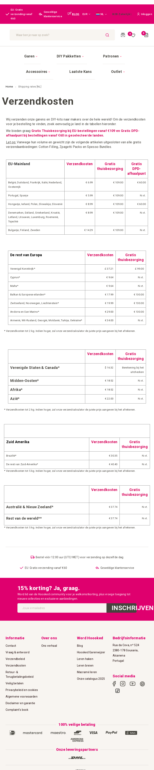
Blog (80, 636)
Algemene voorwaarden (21, 687)
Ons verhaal (49, 636)
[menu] (77, 56)
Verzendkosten (16, 656)
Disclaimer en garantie (20, 693)
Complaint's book (17, 700)
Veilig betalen (14, 673)
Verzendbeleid (15, 649)
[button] (86, 14)
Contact (11, 636)
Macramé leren (87, 662)
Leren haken (85, 649)
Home (10, 72)
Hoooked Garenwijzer (91, 642)
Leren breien (85, 656)
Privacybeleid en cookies (22, 680)
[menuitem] (27, 52)
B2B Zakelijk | (122, 14)
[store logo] (24, 34)
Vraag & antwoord (17, 642)
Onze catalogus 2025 (91, 669)
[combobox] (84, 34)
